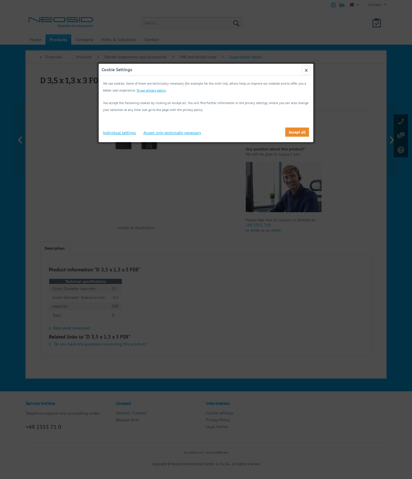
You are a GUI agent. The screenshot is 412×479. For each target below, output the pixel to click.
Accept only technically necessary (172, 132)
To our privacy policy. (151, 90)
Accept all (297, 132)
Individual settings (119, 132)
